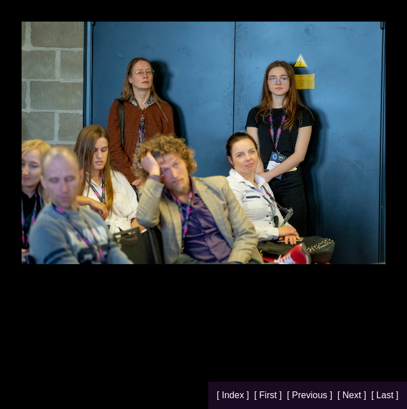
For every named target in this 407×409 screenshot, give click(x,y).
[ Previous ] (310, 395)
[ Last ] (384, 395)
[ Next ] (352, 395)
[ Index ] (234, 395)
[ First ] (269, 395)
